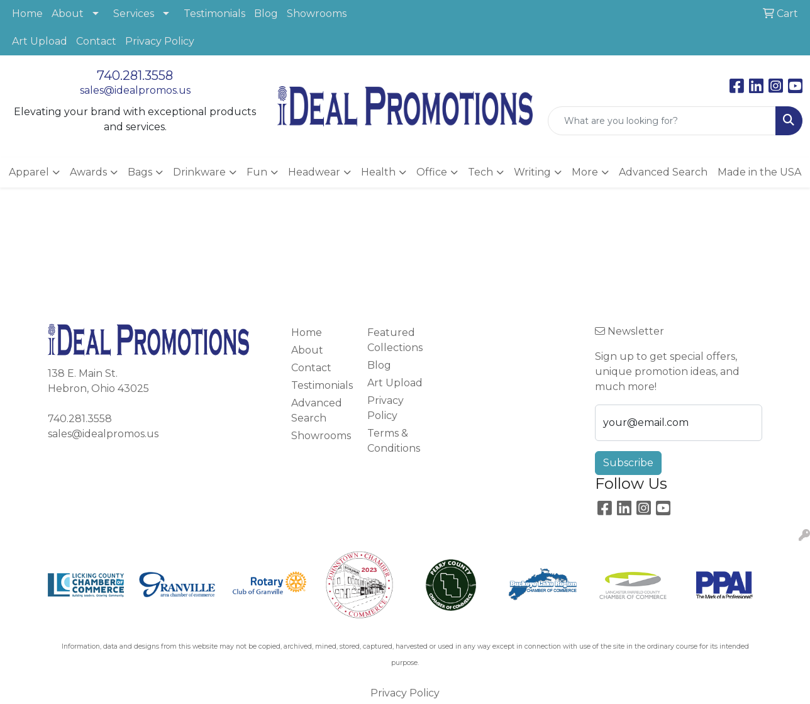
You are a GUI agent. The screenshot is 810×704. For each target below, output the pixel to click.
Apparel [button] (29, 172)
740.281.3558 (135, 75)
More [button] (585, 172)
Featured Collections (395, 340)
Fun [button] (257, 172)
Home (27, 14)
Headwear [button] (314, 172)
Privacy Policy (159, 41)
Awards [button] (88, 172)
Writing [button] (532, 172)
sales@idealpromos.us (135, 90)
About (68, 14)
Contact (96, 41)
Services (133, 14)
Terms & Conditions (393, 440)
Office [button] (431, 172)
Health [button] (378, 172)
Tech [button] (480, 172)
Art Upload (39, 41)
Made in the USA (759, 172)
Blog (266, 14)
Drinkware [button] (199, 172)
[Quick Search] (662, 120)
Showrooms (317, 14)
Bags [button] (140, 172)
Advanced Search (663, 172)
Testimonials (214, 14)
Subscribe (628, 463)
